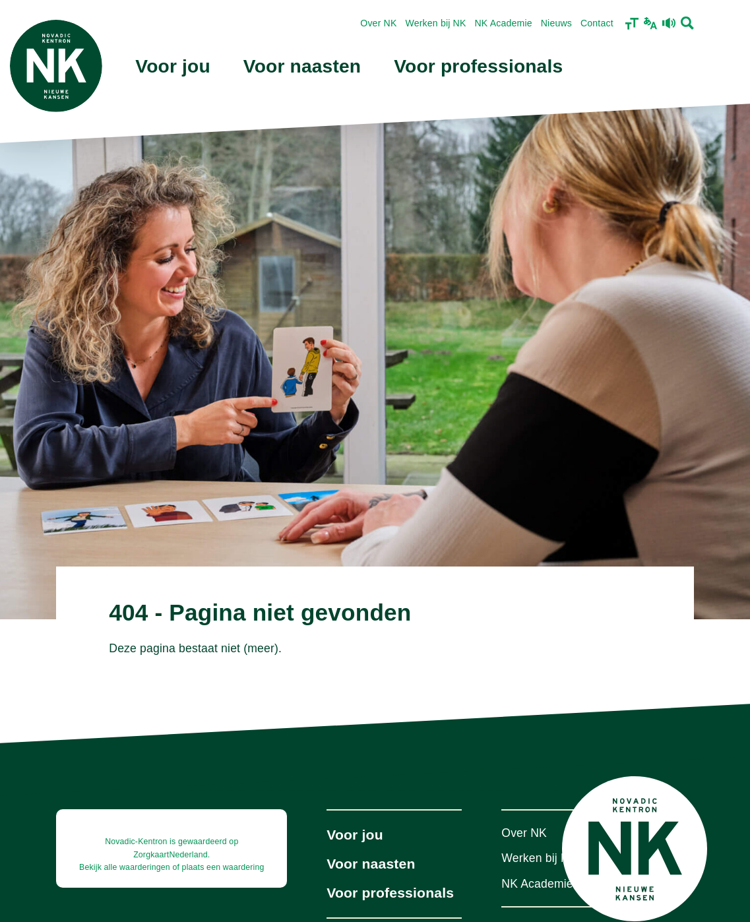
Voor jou (172, 66)
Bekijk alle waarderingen (124, 867)
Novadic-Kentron (136, 841)
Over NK (378, 23)
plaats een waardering (223, 867)
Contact (596, 23)
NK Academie (503, 23)
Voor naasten (302, 66)
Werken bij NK (436, 23)
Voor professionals (478, 66)
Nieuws (556, 23)
